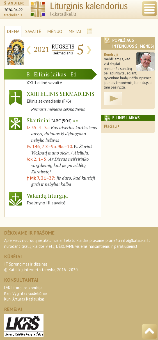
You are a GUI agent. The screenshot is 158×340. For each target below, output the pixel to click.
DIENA (13, 31)
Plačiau (110, 126)
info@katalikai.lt (135, 240)
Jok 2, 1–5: (38, 159)
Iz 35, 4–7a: (39, 127)
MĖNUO (54, 31)
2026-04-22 (13, 10)
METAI (74, 31)
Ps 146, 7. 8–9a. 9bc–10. (50, 146)
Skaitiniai (49, 120)
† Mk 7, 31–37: (41, 178)
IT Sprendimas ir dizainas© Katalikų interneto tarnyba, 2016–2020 (41, 266)
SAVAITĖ (33, 31)
